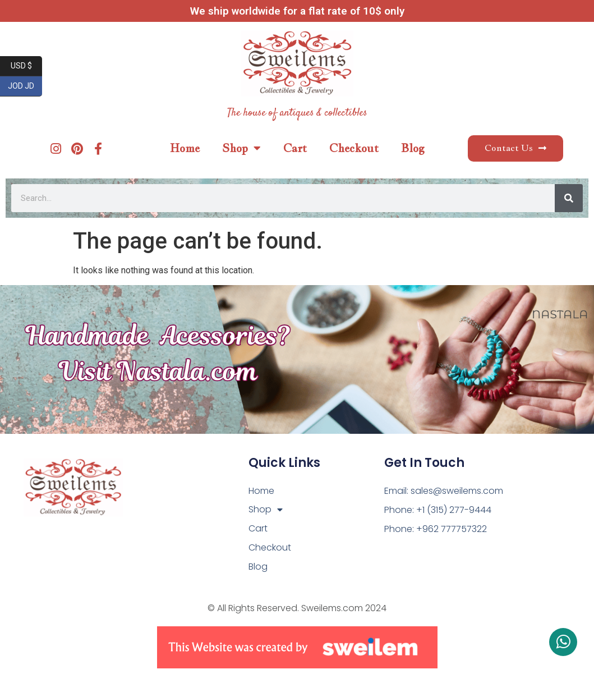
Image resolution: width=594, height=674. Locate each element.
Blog (413, 148)
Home (185, 148)
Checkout (354, 148)
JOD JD (25, 86)
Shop (241, 148)
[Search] (569, 198)
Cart (295, 148)
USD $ (27, 66)
